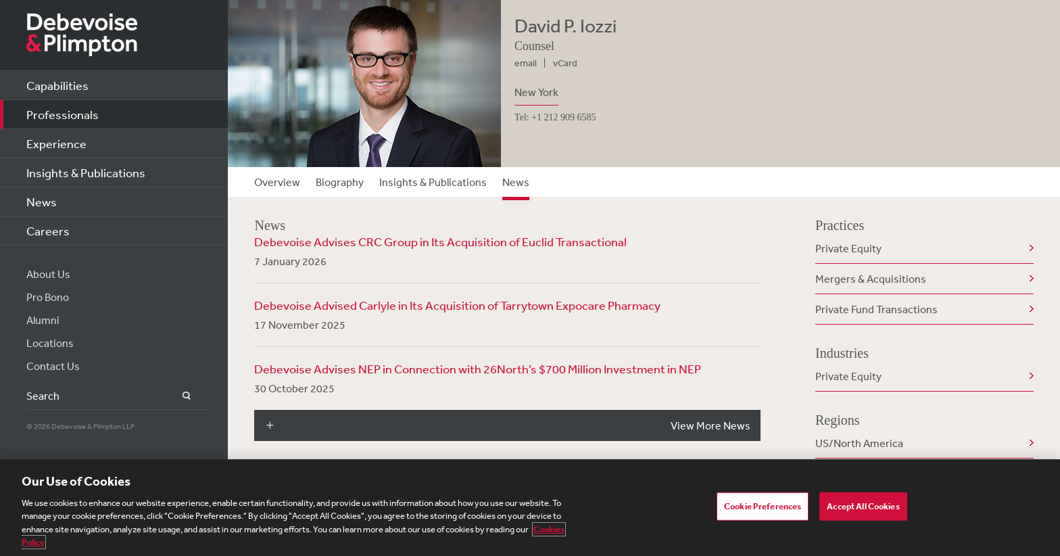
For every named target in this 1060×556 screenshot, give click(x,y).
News (41, 201)
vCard (565, 63)
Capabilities (57, 85)
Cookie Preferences (762, 506)
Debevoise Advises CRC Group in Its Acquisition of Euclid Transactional (440, 241)
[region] (530, 507)
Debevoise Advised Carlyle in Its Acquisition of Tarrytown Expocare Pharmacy (457, 305)
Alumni (42, 320)
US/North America (859, 443)
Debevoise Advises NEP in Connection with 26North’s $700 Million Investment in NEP (477, 368)
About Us (48, 274)
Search (179, 396)
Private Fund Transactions (876, 309)
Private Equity (848, 248)
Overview (277, 182)
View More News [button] (710, 425)
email (525, 63)
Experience (56, 143)
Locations (50, 343)
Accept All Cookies (863, 506)
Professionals (62, 114)
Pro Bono (47, 297)
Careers (48, 230)
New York (536, 92)
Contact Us (53, 366)
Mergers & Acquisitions (870, 278)
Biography (340, 182)
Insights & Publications (85, 172)
